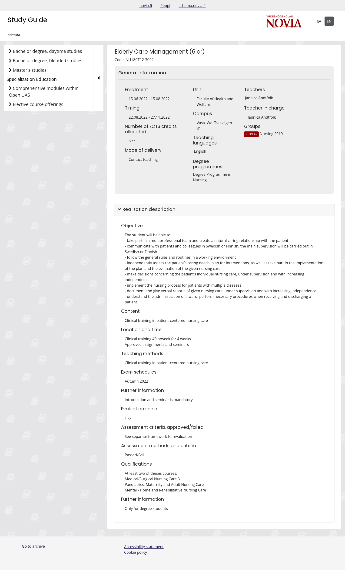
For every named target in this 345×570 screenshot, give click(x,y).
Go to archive (33, 546)
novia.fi (145, 5)
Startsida (13, 35)
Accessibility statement (144, 546)
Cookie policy (135, 552)
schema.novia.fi (192, 5)
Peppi (165, 5)
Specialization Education (32, 79)
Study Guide (27, 19)
